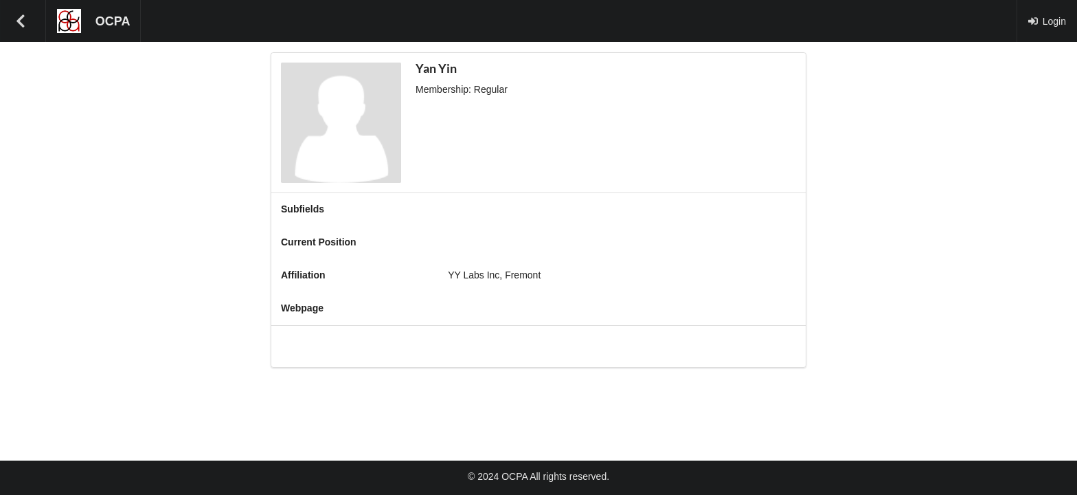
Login (1047, 21)
